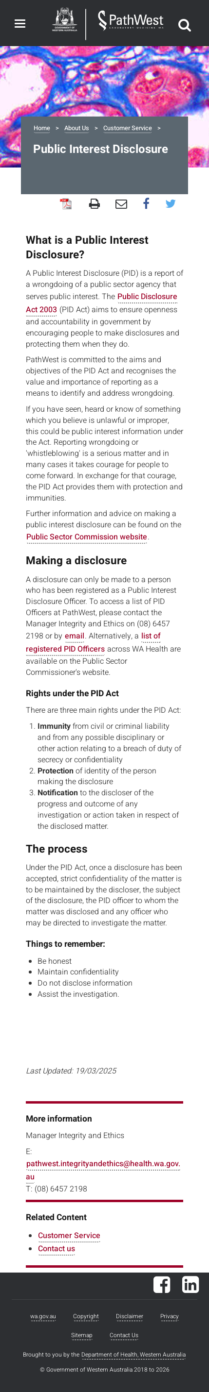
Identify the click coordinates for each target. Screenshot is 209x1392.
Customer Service (127, 128)
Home (42, 128)
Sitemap (82, 1335)
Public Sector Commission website (86, 537)
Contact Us (124, 1335)
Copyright (86, 1316)
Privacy (169, 1316)
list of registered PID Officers (93, 642)
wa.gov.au (43, 1316)
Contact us (56, 1249)
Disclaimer (129, 1316)
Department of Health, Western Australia (133, 1354)
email (74, 636)
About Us (76, 128)
